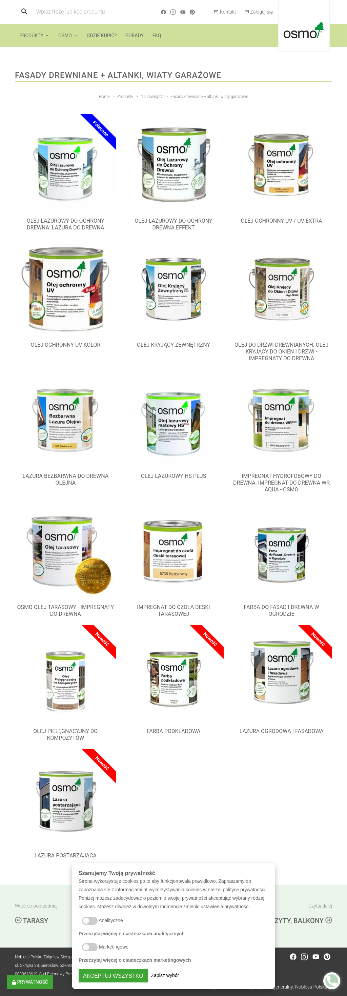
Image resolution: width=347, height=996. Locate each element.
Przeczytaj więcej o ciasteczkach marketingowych (135, 960)
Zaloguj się (258, 12)
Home (104, 96)
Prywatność (30, 982)
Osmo (65, 35)
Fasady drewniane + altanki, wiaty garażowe (209, 96)
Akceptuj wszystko (113, 976)
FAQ (156, 35)
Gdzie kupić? (102, 35)
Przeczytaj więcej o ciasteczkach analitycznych (132, 933)
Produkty (31, 35)
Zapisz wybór (165, 975)
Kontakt (225, 12)
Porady (134, 35)
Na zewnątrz (152, 96)
